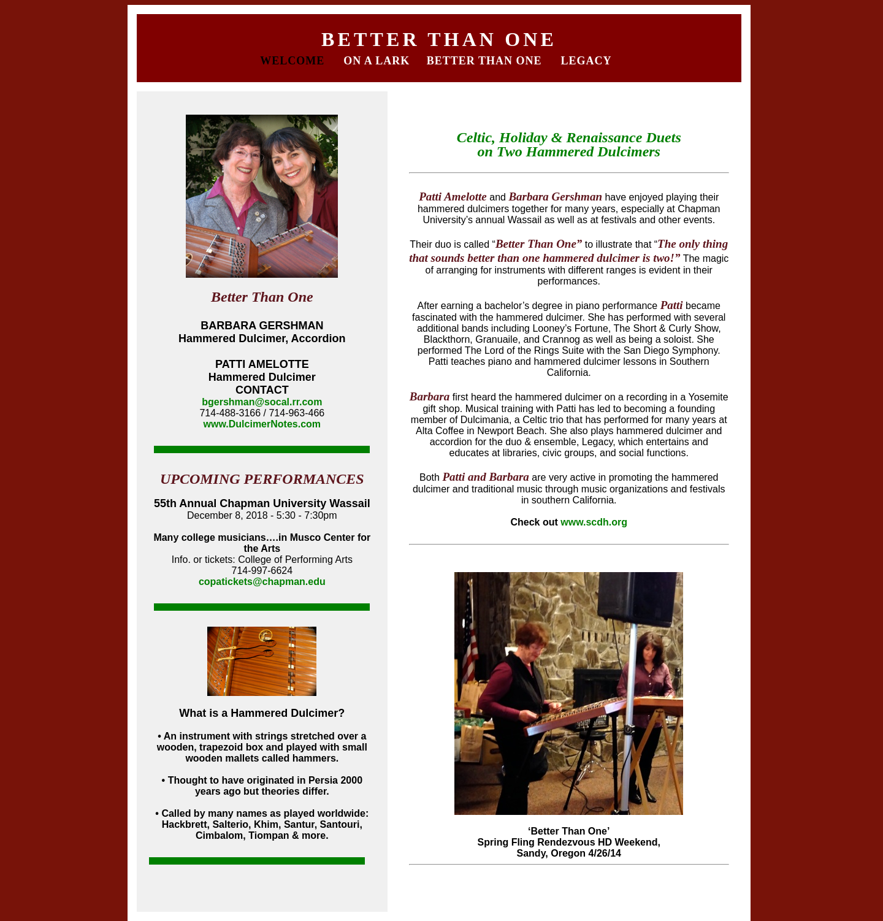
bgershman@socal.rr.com (262, 402)
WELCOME (294, 61)
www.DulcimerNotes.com (262, 424)
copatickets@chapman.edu (262, 581)
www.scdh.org (593, 522)
